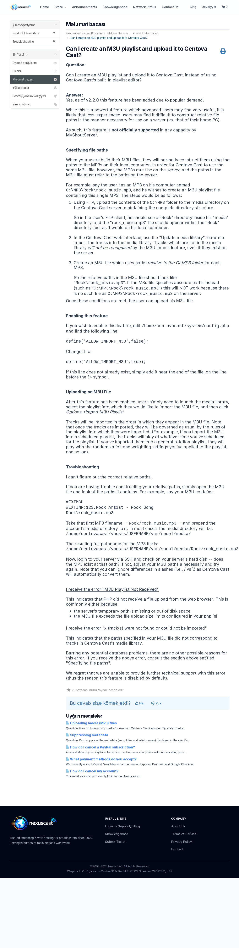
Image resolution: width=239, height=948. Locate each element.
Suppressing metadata (87, 735)
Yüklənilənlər (35, 87)
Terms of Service (183, 834)
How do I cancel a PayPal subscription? (100, 747)
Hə (139, 703)
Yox (156, 703)
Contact (177, 849)
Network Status (144, 7)
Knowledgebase (115, 7)
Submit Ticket (115, 842)
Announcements (84, 7)
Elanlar (35, 71)
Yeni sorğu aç (35, 104)
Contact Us (170, 7)
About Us (178, 826)
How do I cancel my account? (92, 771)
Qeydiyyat (209, 7)
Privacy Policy (181, 842)
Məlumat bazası (117, 33)
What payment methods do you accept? (101, 759)
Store (60, 7)
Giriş (193, 7)
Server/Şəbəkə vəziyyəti (35, 96)
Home (44, 7)
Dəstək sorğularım (35, 63)
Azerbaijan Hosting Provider (84, 33)
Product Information (146, 33)
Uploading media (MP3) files (91, 723)
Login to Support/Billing (122, 826)
